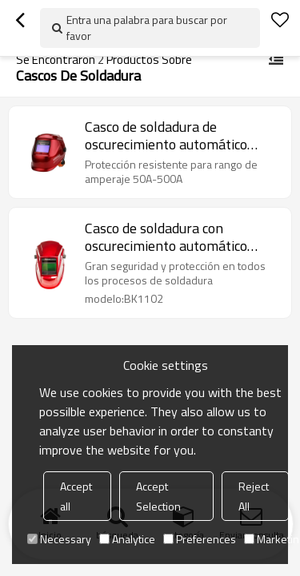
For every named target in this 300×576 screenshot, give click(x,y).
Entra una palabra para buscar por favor (146, 27)
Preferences (199, 538)
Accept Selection (158, 496)
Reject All (253, 496)
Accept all (76, 496)
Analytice (127, 538)
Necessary (59, 538)
